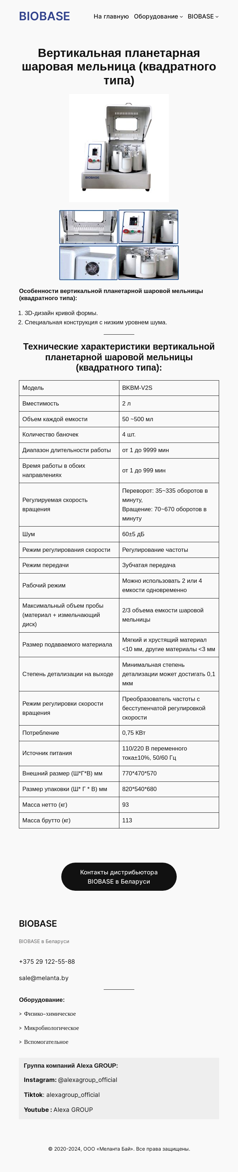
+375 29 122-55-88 (47, 961)
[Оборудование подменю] (181, 16)
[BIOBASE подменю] (217, 16)
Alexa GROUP (73, 1109)
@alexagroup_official (87, 1079)
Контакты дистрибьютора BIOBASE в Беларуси (119, 877)
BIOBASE (44, 16)
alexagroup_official (73, 1094)
